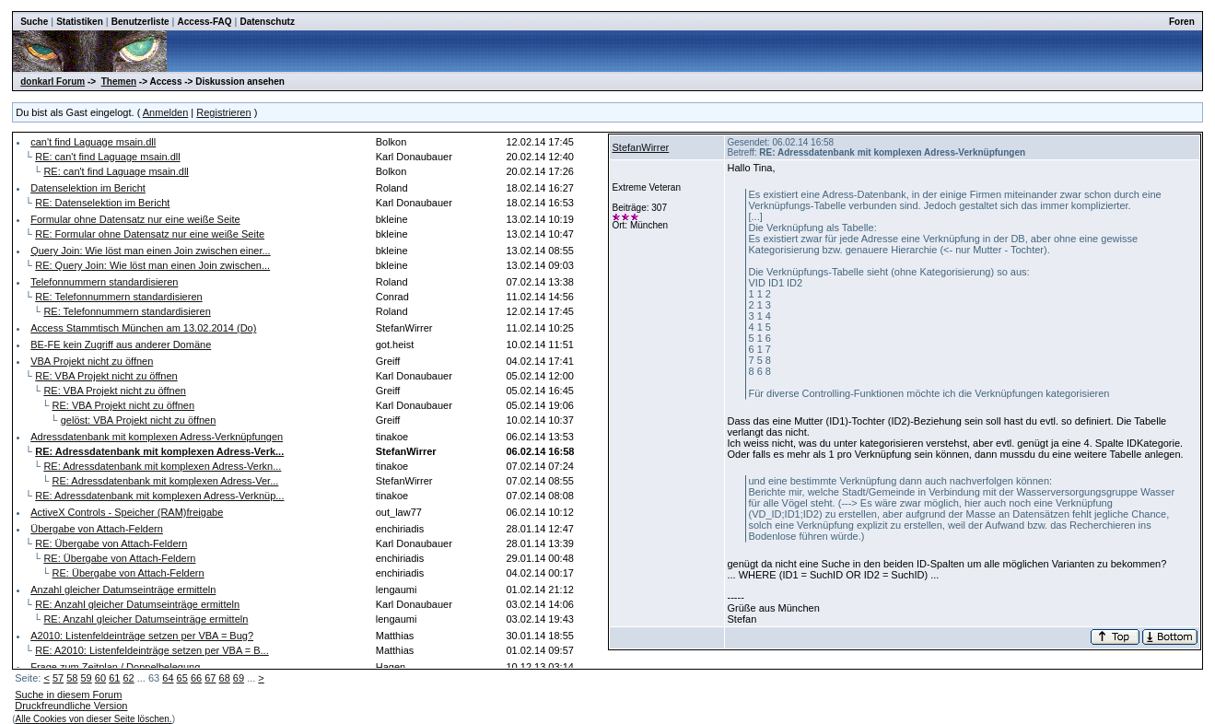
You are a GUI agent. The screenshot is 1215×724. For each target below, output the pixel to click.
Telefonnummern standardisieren (104, 281)
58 (71, 677)
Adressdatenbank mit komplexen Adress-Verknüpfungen (156, 436)
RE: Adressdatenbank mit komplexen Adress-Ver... (166, 480)
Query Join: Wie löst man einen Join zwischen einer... (150, 250)
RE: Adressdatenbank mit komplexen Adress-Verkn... (162, 466)
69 (238, 677)
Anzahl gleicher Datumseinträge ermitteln (123, 589)
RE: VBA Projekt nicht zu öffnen (106, 375)
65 (182, 677)
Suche (34, 22)
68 (224, 677)
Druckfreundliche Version (71, 705)
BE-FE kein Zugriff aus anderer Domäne (120, 344)
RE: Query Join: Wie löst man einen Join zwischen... (152, 265)
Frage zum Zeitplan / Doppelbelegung (115, 666)
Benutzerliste (140, 22)
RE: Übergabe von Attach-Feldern (111, 543)
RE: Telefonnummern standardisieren (118, 296)
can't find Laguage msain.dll (93, 141)
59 (86, 677)
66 (196, 677)
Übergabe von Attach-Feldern (96, 528)
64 (167, 677)
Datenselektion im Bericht (88, 187)
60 (100, 677)
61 (114, 677)
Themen (118, 81)
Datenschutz (266, 22)
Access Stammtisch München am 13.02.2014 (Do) (143, 327)
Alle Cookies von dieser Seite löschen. (94, 719)
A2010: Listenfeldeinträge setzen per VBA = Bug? (141, 635)
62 (128, 677)
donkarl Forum (52, 81)
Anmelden (166, 112)
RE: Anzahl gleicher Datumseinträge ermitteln (137, 604)
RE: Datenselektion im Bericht (102, 202)
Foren (1182, 22)
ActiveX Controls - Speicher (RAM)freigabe (126, 512)
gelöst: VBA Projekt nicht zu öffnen (138, 420)
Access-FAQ (205, 22)
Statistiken (79, 22)
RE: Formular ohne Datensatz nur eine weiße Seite (149, 233)
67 (210, 677)
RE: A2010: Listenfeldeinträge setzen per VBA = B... (151, 650)
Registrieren (223, 112)
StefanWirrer (640, 147)
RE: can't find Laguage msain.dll (107, 156)
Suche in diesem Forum (68, 694)
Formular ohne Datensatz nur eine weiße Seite (134, 219)
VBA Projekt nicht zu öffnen (91, 361)
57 (58, 677)
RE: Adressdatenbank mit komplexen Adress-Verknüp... (159, 495)
